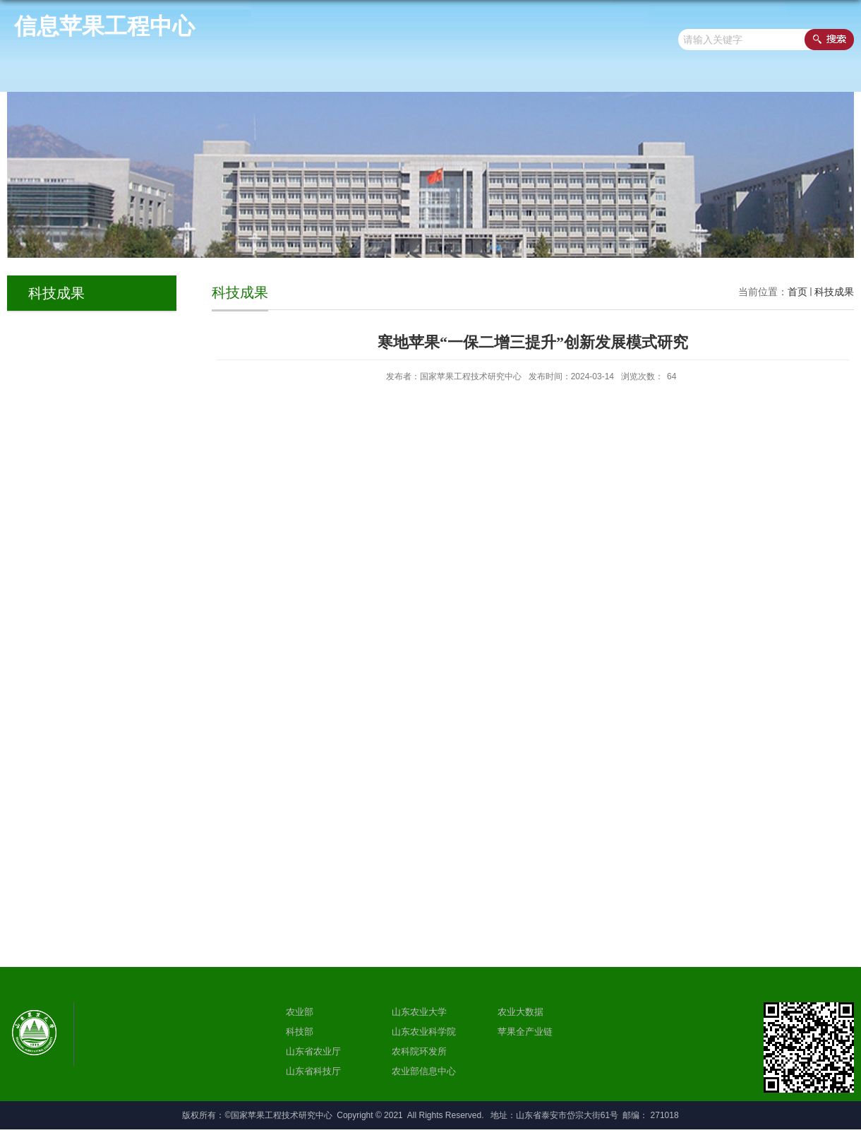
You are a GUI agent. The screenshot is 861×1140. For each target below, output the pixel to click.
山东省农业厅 (313, 1051)
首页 (797, 291)
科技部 (299, 1031)
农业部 (299, 1012)
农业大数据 (520, 1012)
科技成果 (834, 291)
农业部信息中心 (424, 1071)
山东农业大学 (419, 1012)
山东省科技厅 (313, 1071)
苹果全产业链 (525, 1031)
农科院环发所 (419, 1051)
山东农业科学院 (424, 1031)
